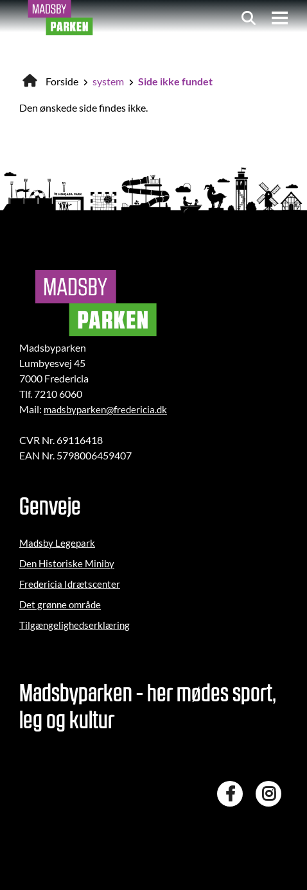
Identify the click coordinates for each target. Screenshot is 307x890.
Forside (62, 81)
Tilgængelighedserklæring (74, 625)
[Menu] (280, 18)
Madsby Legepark (57, 543)
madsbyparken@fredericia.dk (105, 409)
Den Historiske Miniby (66, 563)
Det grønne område (60, 604)
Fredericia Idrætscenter (69, 584)
